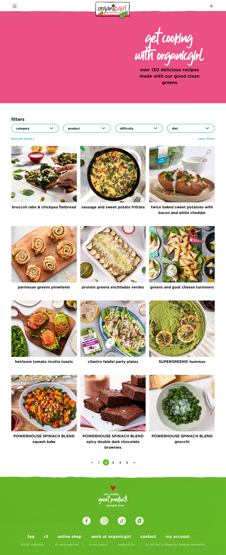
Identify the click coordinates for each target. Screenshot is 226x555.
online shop (70, 536)
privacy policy (98, 544)
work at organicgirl (111, 536)
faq (31, 536)
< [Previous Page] (92, 462)
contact (148, 536)
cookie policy (126, 544)
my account (178, 536)
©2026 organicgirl (33, 544)
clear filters (206, 138)
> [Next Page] (134, 462)
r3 (46, 536)
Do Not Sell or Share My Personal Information (175, 544)
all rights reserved (67, 544)
